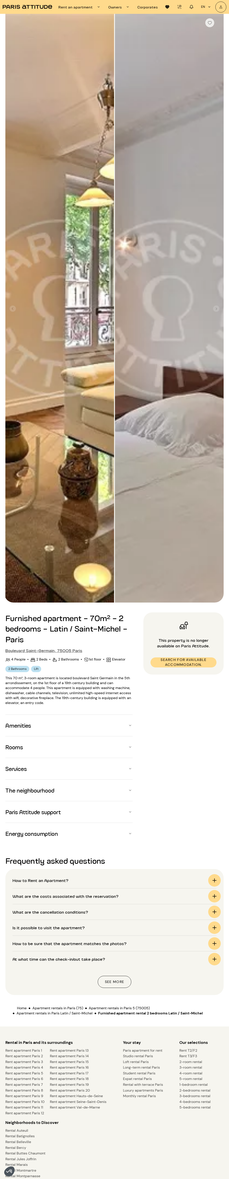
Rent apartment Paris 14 (69, 1056)
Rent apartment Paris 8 (24, 1090)
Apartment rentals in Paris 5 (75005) (119, 1008)
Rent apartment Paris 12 (24, 1113)
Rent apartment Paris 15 (69, 1061)
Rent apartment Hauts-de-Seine (76, 1096)
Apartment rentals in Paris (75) (57, 1008)
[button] (9, 1171)
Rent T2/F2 (188, 1050)
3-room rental (190, 1067)
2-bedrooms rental (194, 1090)
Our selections (193, 1042)
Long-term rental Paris (141, 1067)
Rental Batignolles (20, 1136)
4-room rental (190, 1073)
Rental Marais (16, 1164)
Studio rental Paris (138, 1056)
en (206, 6)
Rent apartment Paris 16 (69, 1067)
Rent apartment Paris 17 (69, 1073)
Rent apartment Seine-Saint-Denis (78, 1101)
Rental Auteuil (16, 1130)
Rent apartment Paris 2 (24, 1056)
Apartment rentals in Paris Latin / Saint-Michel (55, 1013)
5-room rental (190, 1078)
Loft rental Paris (136, 1061)
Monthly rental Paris (139, 1096)
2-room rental (190, 1061)
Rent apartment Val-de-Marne (75, 1107)
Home (22, 1008)
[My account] (220, 7)
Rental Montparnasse (22, 1176)
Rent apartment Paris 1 (23, 1050)
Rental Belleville (18, 1142)
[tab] (80, 7)
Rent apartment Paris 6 (24, 1078)
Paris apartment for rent (142, 1050)
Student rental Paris (139, 1073)
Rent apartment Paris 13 (69, 1050)
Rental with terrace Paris (143, 1084)
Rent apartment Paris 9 (24, 1096)
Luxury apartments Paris (143, 1090)
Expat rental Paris (137, 1078)
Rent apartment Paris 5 (24, 1073)
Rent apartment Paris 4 (24, 1067)
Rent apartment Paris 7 (24, 1084)
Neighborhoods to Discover (32, 1122)
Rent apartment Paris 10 (25, 1101)
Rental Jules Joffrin (20, 1159)
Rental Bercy (15, 1147)
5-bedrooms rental (195, 1107)
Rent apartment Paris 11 (24, 1107)
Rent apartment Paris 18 (69, 1078)
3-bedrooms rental (194, 1096)
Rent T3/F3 (188, 1056)
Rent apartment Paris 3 (24, 1061)
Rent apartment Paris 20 (70, 1090)
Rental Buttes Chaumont (25, 1153)
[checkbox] (209, 22)
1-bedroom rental (193, 1084)
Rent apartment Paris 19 (69, 1084)
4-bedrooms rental (195, 1101)
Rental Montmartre (20, 1170)
